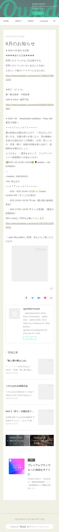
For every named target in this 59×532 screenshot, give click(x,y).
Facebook (44, 21)
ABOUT (18, 21)
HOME (6, 21)
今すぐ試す (38, 13)
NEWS (31, 21)
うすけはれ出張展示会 (17, 386)
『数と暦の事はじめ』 (17, 360)
